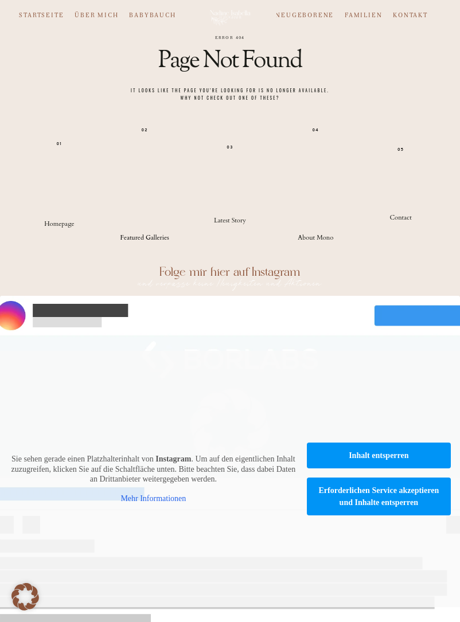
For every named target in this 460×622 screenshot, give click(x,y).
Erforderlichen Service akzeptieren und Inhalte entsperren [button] (378, 496)
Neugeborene (304, 16)
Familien (363, 16)
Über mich (96, 16)
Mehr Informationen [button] (153, 498)
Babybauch (152, 16)
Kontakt (410, 16)
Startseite (41, 16)
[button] (25, 597)
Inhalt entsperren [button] (378, 455)
